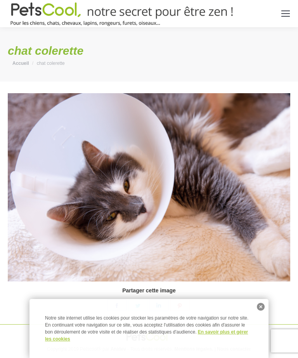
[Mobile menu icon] (285, 13)
